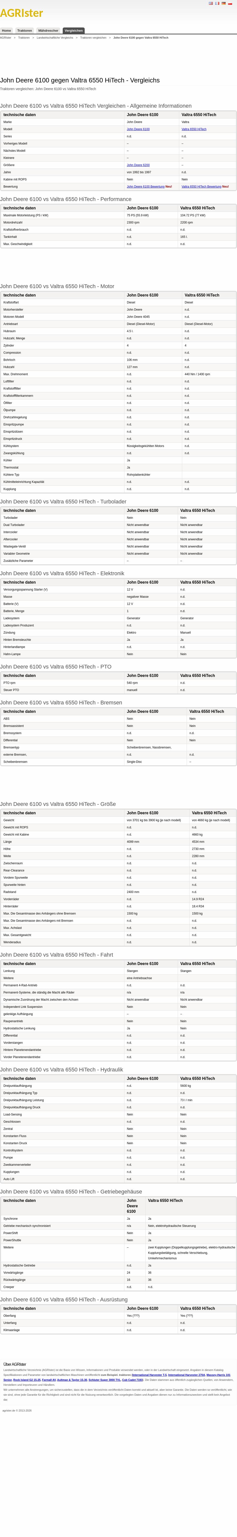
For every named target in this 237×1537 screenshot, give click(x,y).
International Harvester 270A (186, 1374)
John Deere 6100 (138, 129)
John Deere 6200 (138, 165)
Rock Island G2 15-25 (27, 1379)
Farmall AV (49, 1379)
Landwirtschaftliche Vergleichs (55, 37)
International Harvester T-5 (150, 1374)
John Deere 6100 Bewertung (146, 186)
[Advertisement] (118, 58)
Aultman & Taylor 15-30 (72, 1379)
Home (6, 30)
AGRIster (5, 37)
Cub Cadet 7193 (132, 1379)
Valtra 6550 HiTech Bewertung (201, 186)
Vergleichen (74, 30)
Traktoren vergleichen (93, 37)
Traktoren (24, 30)
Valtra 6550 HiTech (194, 129)
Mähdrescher (48, 30)
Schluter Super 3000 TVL (105, 1379)
